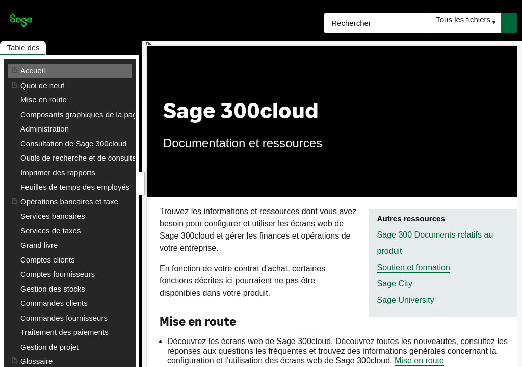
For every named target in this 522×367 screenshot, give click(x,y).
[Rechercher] (376, 23)
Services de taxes (50, 216)
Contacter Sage (46, 245)
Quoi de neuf (42, 85)
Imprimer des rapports (57, 172)
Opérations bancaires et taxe (69, 201)
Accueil (32, 70)
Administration (44, 128)
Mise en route (43, 99)
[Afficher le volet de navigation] (141, 183)
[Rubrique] (332, 206)
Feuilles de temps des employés (74, 186)
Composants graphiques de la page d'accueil (96, 114)
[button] (464, 23)
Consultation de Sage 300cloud (73, 143)
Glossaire (36, 230)
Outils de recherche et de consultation (84, 157)
